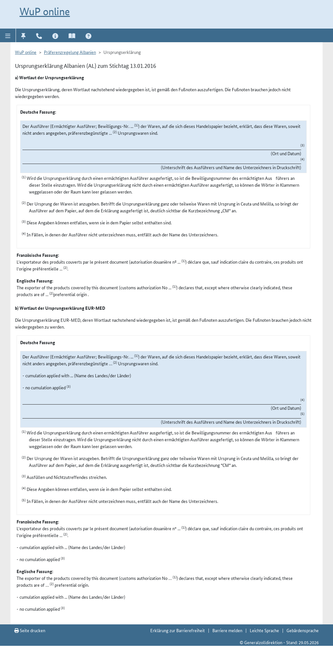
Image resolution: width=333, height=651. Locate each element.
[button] (8, 35)
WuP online (45, 11)
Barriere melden (227, 630)
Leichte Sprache (264, 630)
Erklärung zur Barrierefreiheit (177, 630)
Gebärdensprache (302, 630)
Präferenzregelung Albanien (70, 52)
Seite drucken (29, 630)
